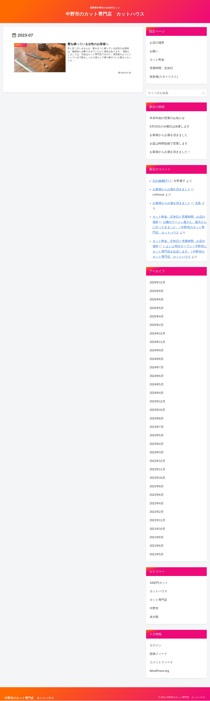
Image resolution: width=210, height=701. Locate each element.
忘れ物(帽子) (161, 181)
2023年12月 (157, 401)
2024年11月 (157, 342)
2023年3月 (157, 452)
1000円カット (159, 582)
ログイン (155, 645)
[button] (203, 93)
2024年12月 (157, 333)
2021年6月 (157, 545)
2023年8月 (157, 418)
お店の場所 (157, 42)
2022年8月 (157, 486)
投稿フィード (158, 653)
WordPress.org (159, 670)
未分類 (154, 616)
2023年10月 (157, 409)
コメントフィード (161, 662)
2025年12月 (157, 282)
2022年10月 (157, 477)
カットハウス (158, 591)
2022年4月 (157, 503)
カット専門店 (158, 599)
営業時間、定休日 (161, 68)
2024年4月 (157, 392)
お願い (154, 51)
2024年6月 (157, 376)
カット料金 (157, 59)
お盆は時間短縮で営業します (169, 143)
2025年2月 (157, 325)
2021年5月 (157, 554)
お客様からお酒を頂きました (169, 135)
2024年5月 (157, 384)
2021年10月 (157, 528)
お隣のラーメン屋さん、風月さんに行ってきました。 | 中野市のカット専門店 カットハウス (180, 227)
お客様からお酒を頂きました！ (170, 152)
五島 (198, 203)
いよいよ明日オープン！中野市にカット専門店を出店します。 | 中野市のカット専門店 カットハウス (180, 251)
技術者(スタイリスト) (164, 76)
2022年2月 (157, 511)
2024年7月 (157, 367)
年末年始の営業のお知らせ (167, 118)
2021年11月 (157, 520)
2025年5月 (157, 308)
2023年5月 (157, 435)
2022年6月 (157, 494)
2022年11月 (157, 469)
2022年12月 (157, 461)
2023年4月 (157, 444)
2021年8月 (157, 537)
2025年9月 (157, 291)
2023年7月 (157, 426)
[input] (176, 93)
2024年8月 (157, 359)
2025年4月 (157, 316)
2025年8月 (157, 299)
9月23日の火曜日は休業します (170, 126)
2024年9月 (157, 350)
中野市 (154, 608)
